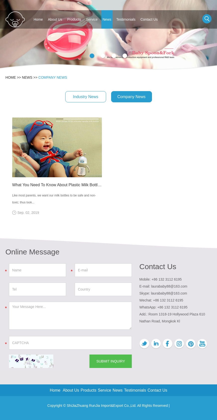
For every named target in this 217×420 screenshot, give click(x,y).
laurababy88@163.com (169, 286)
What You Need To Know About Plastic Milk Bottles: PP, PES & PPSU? (57, 185)
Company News (52, 77)
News (107, 19)
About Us (55, 19)
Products (74, 19)
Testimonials (126, 19)
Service (92, 19)
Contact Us (149, 19)
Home (38, 19)
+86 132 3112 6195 (172, 307)
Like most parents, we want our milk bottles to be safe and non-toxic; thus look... (54, 199)
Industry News (85, 97)
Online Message (32, 252)
